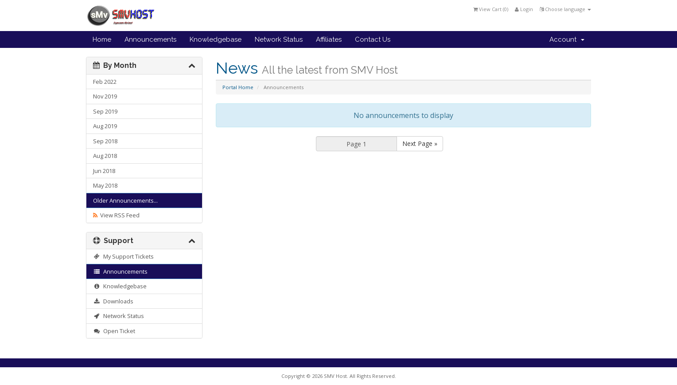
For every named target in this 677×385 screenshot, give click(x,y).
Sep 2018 (105, 141)
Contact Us (372, 39)
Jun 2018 (104, 171)
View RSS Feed (116, 215)
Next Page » (419, 143)
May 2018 (105, 185)
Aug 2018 (105, 156)
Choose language (565, 9)
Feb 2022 (105, 82)
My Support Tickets (123, 256)
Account (566, 39)
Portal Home (237, 87)
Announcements (150, 39)
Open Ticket (114, 331)
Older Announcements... (125, 200)
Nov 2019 (105, 96)
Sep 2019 (105, 111)
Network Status (279, 39)
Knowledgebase (215, 39)
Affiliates (329, 39)
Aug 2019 (105, 126)
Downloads (113, 301)
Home (102, 39)
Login (524, 9)
